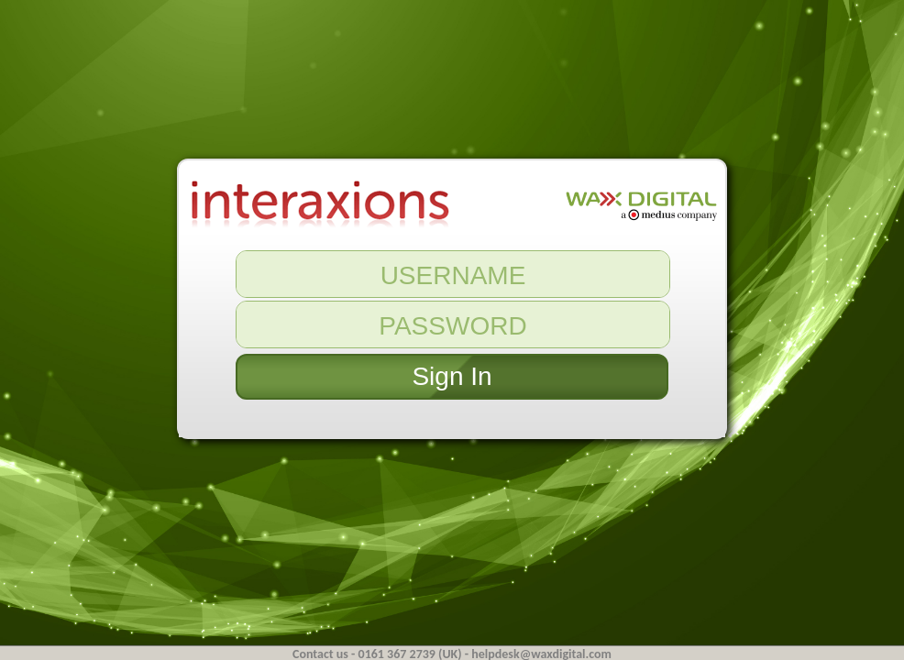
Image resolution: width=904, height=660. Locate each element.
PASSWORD (452, 326)
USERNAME (453, 275)
